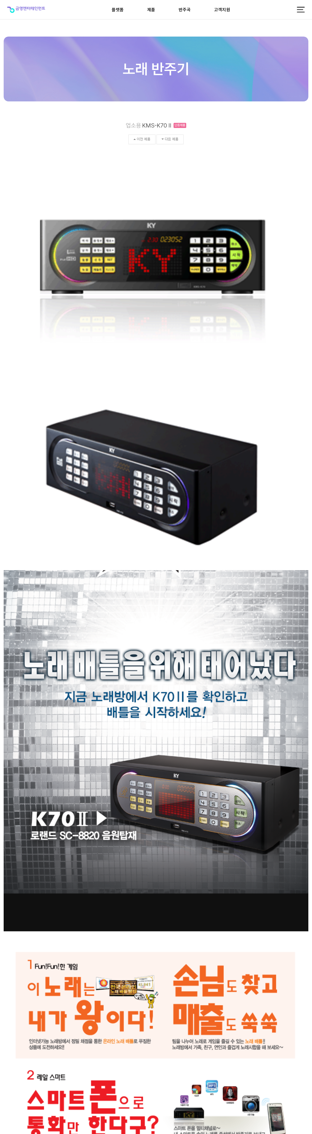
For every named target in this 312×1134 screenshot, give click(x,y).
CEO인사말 (75, 1018)
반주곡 (185, 9)
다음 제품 (170, 139)
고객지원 (222, 9)
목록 (302, 974)
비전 (29, 1018)
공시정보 (95, 1018)
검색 (10, 974)
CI (6, 1018)
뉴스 (41, 1018)
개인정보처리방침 (295, 1102)
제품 (151, 9)
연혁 (17, 1018)
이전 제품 (142, 139)
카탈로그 (56, 1018)
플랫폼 (118, 9)
